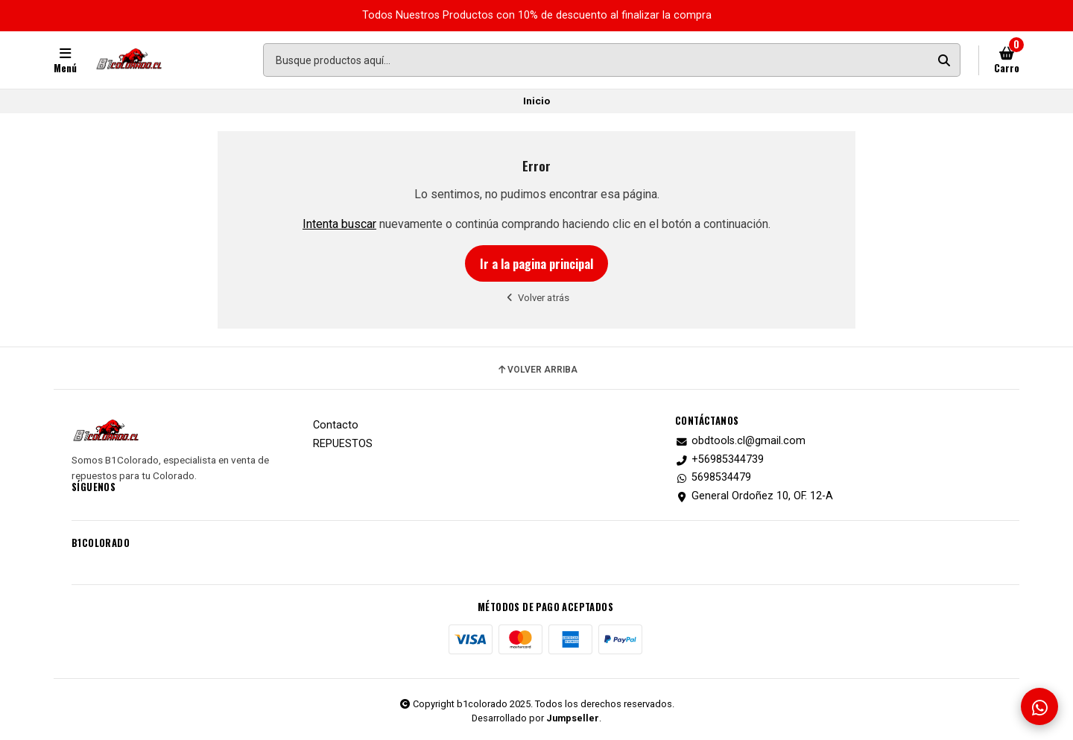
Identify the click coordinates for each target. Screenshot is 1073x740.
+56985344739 (719, 460)
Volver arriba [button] (536, 369)
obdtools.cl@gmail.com (740, 441)
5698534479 (713, 477)
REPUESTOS (343, 444)
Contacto (335, 425)
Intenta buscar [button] (339, 224)
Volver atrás (537, 297)
